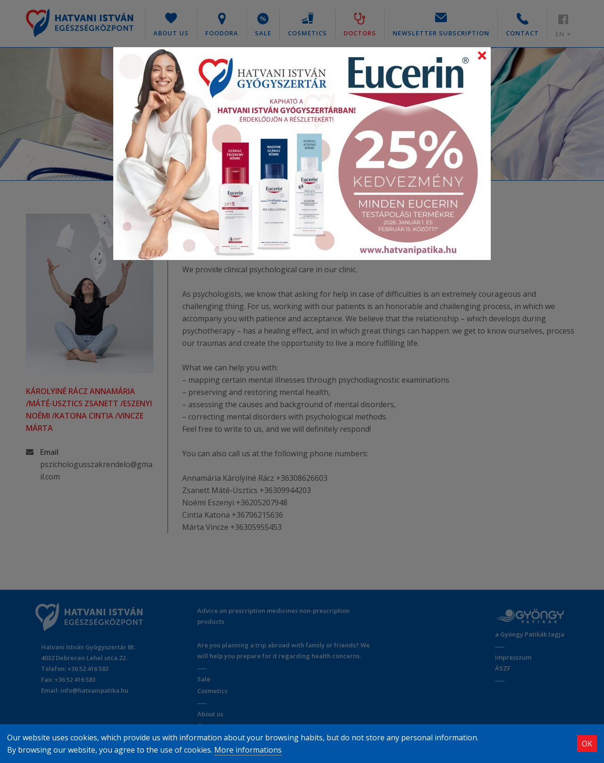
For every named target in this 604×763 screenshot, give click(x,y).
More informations (248, 750)
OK (587, 743)
